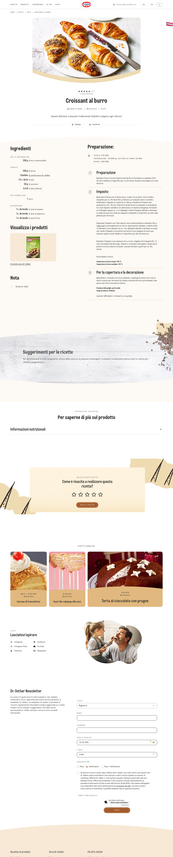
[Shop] (59, 5)
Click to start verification (119, 802)
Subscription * (84, 762)
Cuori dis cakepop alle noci (67, 579)
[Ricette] (15, 5)
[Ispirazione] (39, 5)
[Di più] (51, 5)
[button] (86, 87)
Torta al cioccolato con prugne (125, 579)
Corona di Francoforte (28, 579)
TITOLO (80, 701)
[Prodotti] (26, 5)
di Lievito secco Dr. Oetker (39, 175)
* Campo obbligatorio (87, 795)
